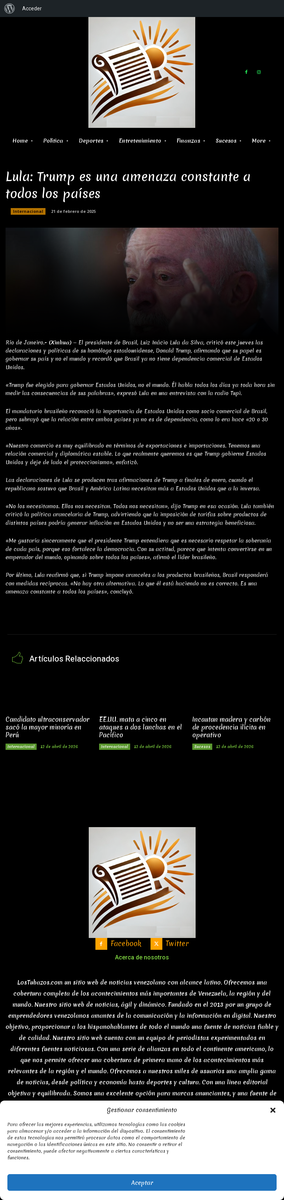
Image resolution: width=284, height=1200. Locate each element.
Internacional (28, 211)
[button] (273, 1110)
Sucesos (202, 745)
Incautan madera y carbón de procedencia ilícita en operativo (231, 726)
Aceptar (142, 1183)
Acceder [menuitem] (32, 8)
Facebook (126, 943)
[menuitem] (9, 8)
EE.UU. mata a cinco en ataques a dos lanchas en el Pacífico (140, 726)
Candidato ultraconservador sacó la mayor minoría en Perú (47, 726)
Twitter (177, 943)
